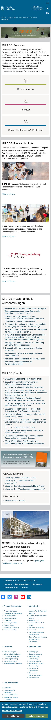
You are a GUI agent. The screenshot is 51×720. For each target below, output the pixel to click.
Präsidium (7, 688)
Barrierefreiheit (37, 584)
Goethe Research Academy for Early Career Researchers (38, 639)
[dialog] (25, 711)
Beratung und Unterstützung (33, 669)
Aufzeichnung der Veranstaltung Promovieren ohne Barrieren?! (24, 354)
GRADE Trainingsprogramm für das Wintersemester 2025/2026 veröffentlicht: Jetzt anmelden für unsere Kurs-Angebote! (24, 318)
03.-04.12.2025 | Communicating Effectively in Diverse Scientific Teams (24, 431)
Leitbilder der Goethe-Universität (11, 698)
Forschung (8, 646)
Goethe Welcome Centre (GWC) (37, 624)
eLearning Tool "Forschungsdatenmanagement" (25, 489)
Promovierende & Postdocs (13, 663)
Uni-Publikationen (10, 616)
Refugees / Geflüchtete (36, 627)
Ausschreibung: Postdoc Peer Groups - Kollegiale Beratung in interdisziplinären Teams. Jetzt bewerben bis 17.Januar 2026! (25, 311)
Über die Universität (11, 683)
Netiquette (25, 587)
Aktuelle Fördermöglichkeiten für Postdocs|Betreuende (18, 363)
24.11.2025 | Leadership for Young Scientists (23, 379)
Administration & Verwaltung (9, 691)
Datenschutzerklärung (22, 584)
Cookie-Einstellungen (11, 587)
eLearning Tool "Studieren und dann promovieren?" (20, 482)
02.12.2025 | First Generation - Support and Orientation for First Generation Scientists (23, 410)
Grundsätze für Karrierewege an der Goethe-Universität (23, 349)
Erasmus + (32, 630)
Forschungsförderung (11, 659)
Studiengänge (33, 652)
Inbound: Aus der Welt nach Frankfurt (38, 612)
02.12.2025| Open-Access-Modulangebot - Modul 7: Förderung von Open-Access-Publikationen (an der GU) (25, 422)
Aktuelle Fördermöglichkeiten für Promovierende (25, 359)
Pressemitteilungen (10, 611)
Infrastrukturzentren (10, 661)
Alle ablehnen (13, 716)
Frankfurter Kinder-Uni (11, 627)
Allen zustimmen (36, 716)
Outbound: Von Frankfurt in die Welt (38, 617)
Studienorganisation (35, 661)
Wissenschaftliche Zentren (12, 654)
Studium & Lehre (35, 646)
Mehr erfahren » (8, 194)
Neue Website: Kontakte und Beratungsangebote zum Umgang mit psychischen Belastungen (25, 325)
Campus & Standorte (11, 695)
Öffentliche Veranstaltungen (13, 613)
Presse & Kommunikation (13, 606)
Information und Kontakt (15, 500)
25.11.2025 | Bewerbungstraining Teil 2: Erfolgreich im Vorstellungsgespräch (21, 383)
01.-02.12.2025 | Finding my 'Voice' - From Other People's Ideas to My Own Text (25, 404)
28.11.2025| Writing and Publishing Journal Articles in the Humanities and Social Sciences (24, 399)
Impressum (8, 584)
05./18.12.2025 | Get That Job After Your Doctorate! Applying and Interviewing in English (24, 442)
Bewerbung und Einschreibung (34, 658)
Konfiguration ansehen (12, 711)
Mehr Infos (17, 563)
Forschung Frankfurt (10, 623)
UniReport (7, 620)
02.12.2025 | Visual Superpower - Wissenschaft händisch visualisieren (25, 415)
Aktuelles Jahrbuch (10, 618)
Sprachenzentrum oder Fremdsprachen (36, 633)
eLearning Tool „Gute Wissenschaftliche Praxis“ (25, 486)
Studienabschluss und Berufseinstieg (36, 665)
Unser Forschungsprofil (11, 656)
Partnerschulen (34, 677)
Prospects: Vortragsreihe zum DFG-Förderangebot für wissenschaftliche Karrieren (26, 330)
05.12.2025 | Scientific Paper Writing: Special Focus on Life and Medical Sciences (24, 437)
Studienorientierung (35, 654)
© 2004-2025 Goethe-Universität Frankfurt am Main (21, 581)
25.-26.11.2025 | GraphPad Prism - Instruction (24, 387)
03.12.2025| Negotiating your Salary (20, 427)
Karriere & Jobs (9, 625)
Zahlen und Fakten (10, 630)
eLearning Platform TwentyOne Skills (20, 478)
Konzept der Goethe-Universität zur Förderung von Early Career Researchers (24, 344)
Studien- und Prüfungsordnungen (35, 674)
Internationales (34, 606)
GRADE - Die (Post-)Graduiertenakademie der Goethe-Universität (19, 19)
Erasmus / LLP (34, 620)
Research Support (10, 652)
